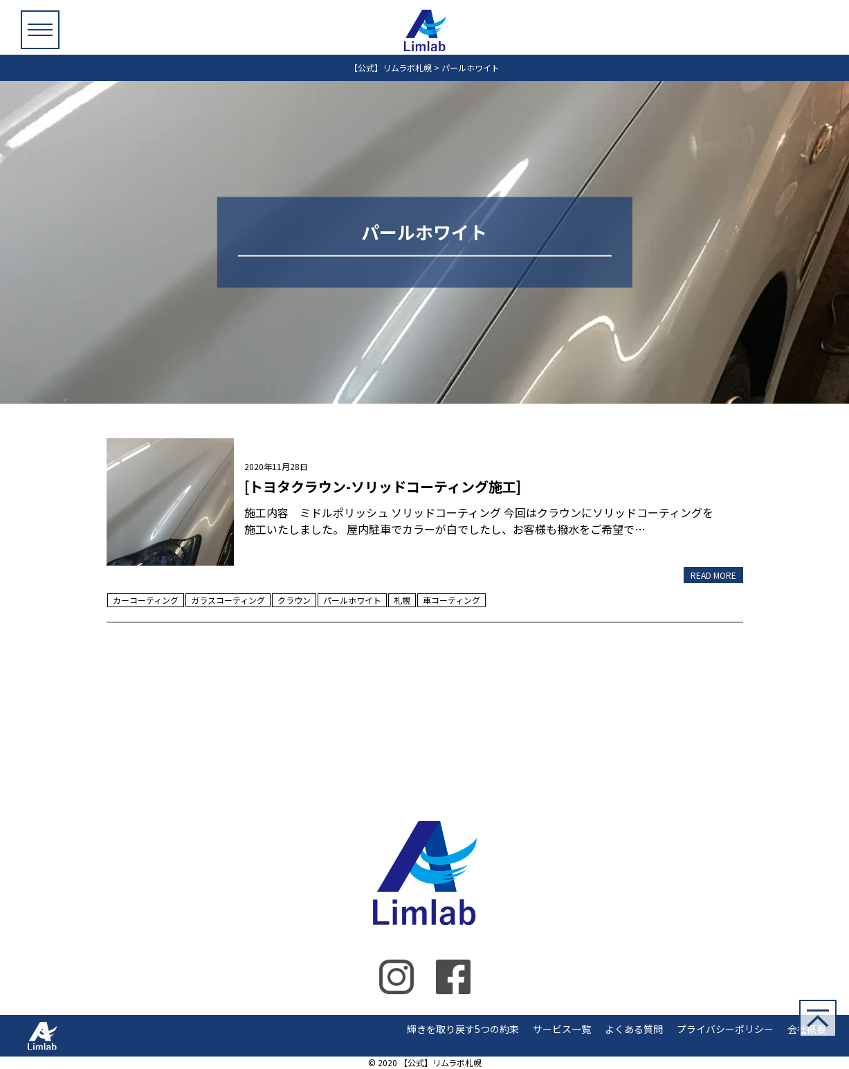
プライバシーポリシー (725, 1029)
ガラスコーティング (228, 600)
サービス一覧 (562, 1029)
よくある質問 (634, 1029)
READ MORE (713, 575)
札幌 (402, 600)
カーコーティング (146, 600)
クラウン (294, 600)
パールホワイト (352, 600)
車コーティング (451, 600)
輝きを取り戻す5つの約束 (463, 1029)
